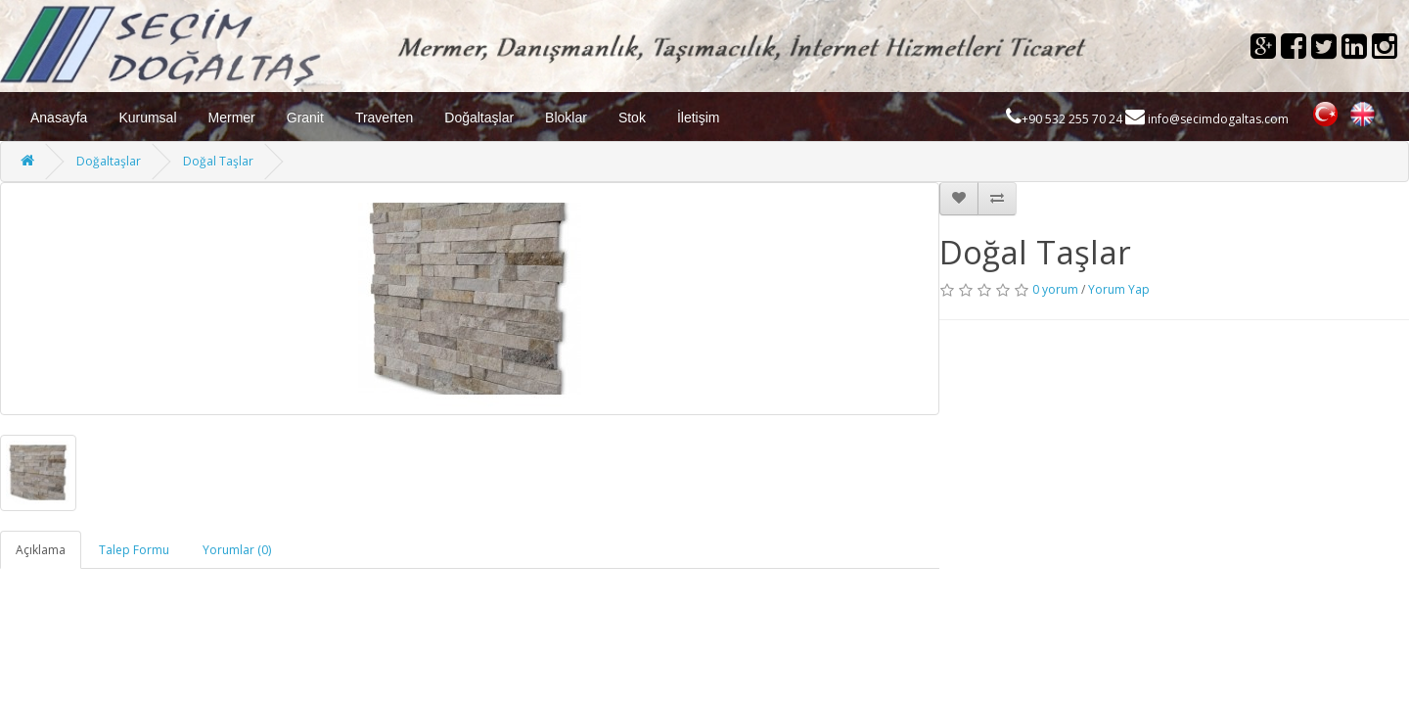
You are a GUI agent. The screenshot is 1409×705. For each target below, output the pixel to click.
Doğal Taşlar (218, 161)
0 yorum (1055, 289)
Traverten (384, 117)
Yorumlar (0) (237, 549)
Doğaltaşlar (479, 117)
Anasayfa (58, 117)
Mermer (231, 117)
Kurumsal (147, 117)
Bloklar (566, 117)
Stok (632, 117)
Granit (305, 117)
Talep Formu (134, 549)
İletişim (698, 117)
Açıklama (41, 549)
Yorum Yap (1119, 289)
